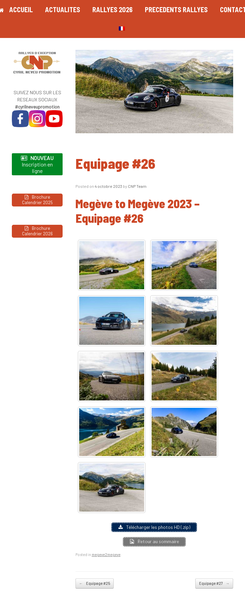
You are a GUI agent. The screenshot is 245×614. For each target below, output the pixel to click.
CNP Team (137, 186)
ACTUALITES (62, 9)
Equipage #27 (214, 584)
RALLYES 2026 (112, 9)
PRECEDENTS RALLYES (176, 9)
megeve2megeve (106, 554)
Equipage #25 (94, 584)
